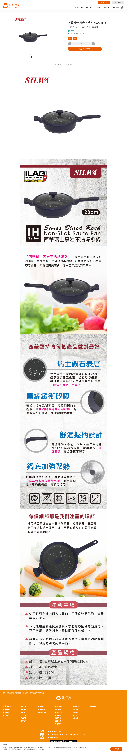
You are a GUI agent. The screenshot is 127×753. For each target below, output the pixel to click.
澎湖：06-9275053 (50, 737)
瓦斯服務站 (41, 709)
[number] (81, 43)
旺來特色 (23, 721)
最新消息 (58, 709)
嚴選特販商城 (10, 693)
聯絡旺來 (107, 7)
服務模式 (23, 709)
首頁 (4, 693)
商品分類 (18, 693)
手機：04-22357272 (50, 734)
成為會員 (75, 718)
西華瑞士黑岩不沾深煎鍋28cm (38, 693)
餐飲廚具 (25, 693)
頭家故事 (58, 718)
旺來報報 (98, 7)
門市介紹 (23, 715)
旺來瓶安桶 (79, 7)
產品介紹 (54, 65)
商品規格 (72, 65)
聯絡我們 (75, 712)
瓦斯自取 (23, 712)
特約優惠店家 (42, 712)
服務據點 (41, 706)
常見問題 (75, 709)
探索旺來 (89, 7)
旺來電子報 (58, 724)
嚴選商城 (116, 7)
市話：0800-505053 (50, 731)
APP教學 (75, 715)
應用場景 (58, 721)
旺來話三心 (58, 712)
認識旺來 (23, 718)
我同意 (117, 749)
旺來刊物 (58, 715)
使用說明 (6, 715)
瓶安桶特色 (6, 709)
